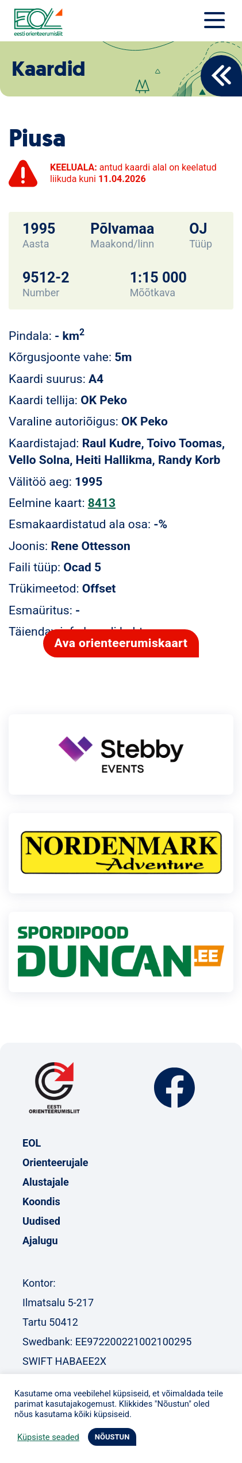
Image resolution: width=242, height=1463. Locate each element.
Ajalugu (40, 1240)
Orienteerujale (55, 1162)
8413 (102, 503)
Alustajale (45, 1182)
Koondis (41, 1201)
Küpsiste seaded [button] (48, 1437)
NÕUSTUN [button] (112, 1437)
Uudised (41, 1221)
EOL (31, 1143)
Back (221, 75)
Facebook (174, 1087)
